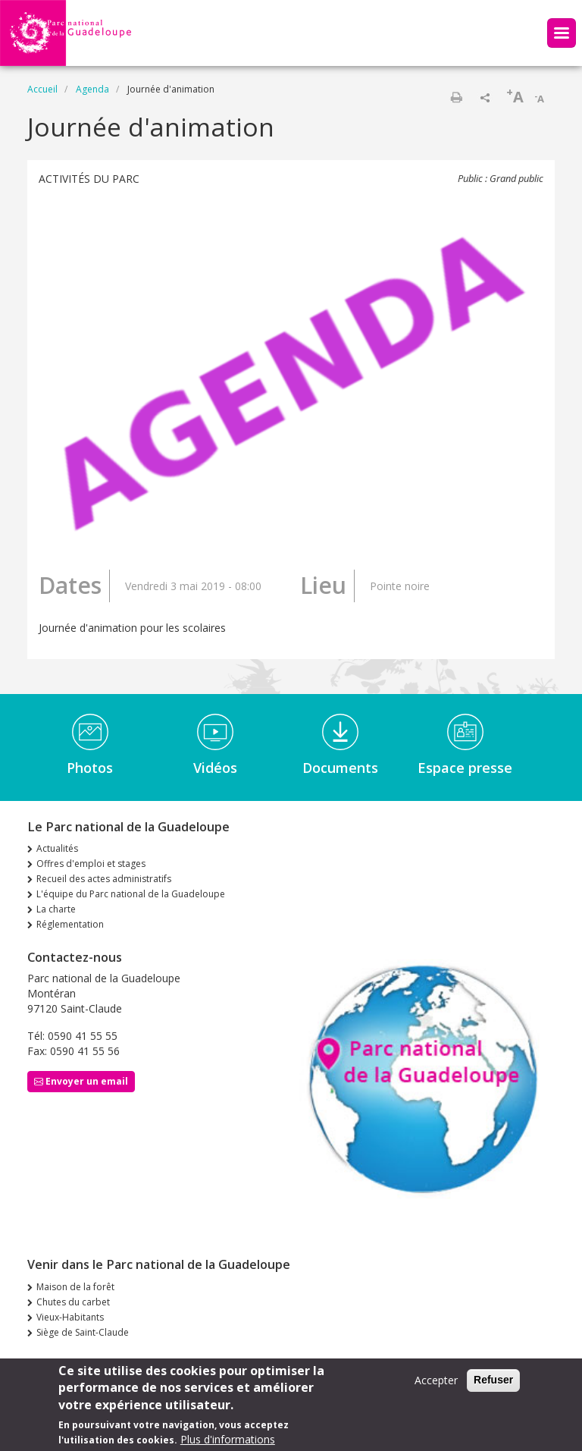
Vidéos (215, 767)
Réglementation (70, 924)
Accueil (42, 89)
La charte (56, 909)
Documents (340, 767)
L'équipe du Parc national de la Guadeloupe (130, 893)
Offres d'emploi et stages (91, 863)
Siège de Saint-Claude (82, 1332)
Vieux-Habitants (70, 1317)
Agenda (92, 89)
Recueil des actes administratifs (103, 878)
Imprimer (456, 97)
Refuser (493, 1386)
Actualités (57, 848)
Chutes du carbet (73, 1302)
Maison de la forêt (75, 1286)
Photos (90, 767)
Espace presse (465, 767)
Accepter (436, 1386)
